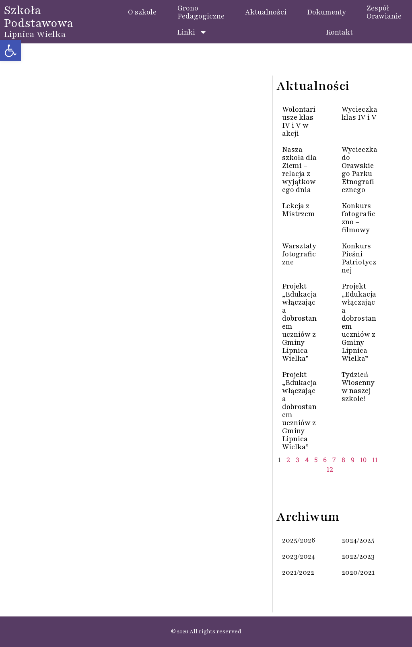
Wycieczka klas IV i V (359, 113)
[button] (10, 50)
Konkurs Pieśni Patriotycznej (359, 258)
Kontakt (339, 32)
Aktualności (265, 12)
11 (375, 459)
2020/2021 (358, 572)
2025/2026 (298, 540)
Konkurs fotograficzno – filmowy (358, 218)
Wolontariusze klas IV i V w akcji (298, 121)
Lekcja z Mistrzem (298, 210)
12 (330, 469)
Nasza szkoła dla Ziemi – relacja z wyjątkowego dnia (299, 170)
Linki (192, 32)
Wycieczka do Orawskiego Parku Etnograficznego (359, 170)
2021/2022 (298, 572)
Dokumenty (326, 12)
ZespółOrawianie (384, 12)
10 (363, 459)
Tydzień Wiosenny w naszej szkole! (358, 386)
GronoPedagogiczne (201, 12)
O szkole (142, 12)
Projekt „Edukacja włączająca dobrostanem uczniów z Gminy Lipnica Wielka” (299, 322)
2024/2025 (358, 540)
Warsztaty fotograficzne (299, 254)
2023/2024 (298, 556)
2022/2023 (358, 556)
